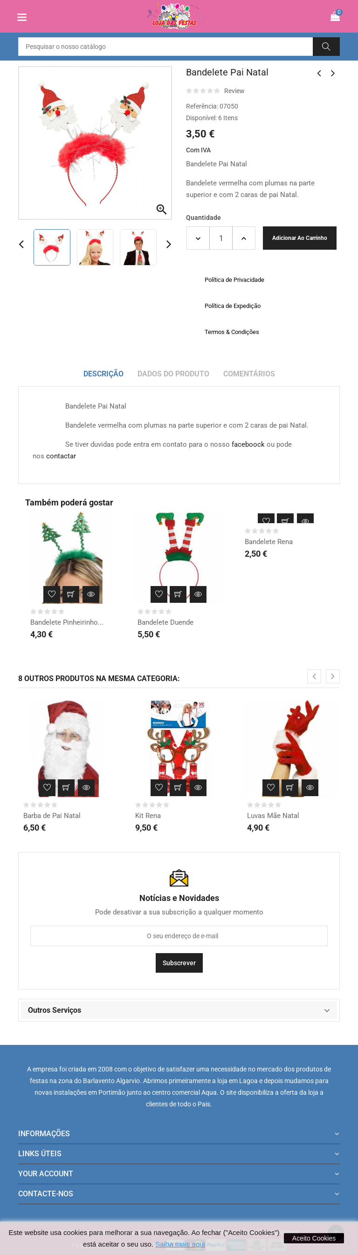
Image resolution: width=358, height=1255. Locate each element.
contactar (61, 456)
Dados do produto (173, 373)
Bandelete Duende (165, 622)
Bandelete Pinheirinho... (66, 622)
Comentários (249, 373)
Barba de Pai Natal (52, 816)
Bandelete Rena (269, 542)
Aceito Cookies (314, 1238)
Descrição (103, 373)
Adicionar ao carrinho (299, 238)
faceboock (248, 444)
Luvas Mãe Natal (273, 816)
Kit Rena (148, 816)
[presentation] (314, 676)
